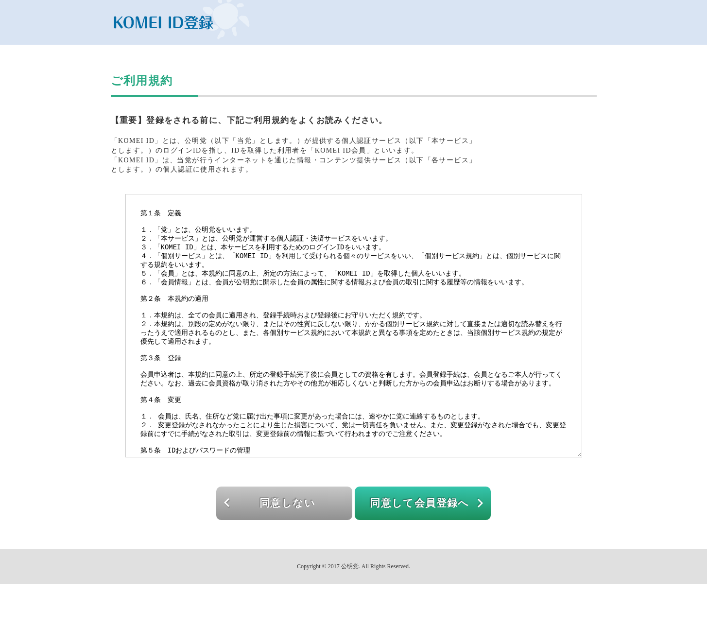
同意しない (287, 547)
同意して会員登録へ (419, 547)
